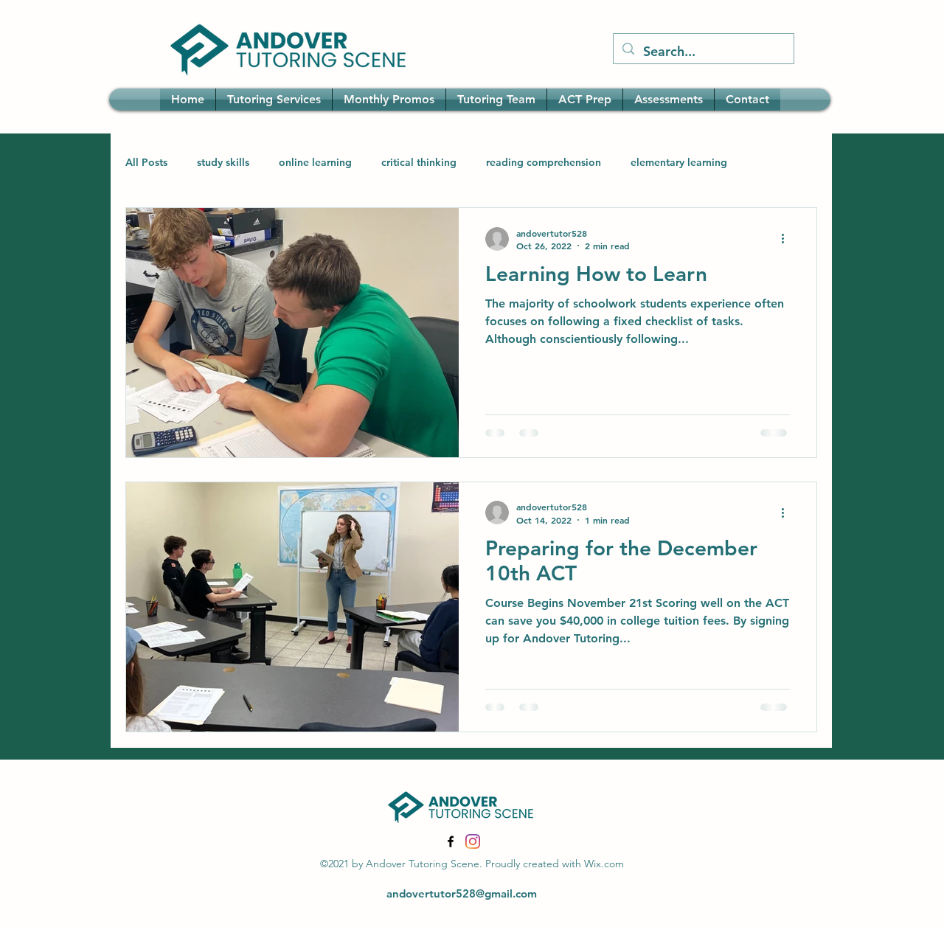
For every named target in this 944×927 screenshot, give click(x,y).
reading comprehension (543, 162)
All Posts (146, 162)
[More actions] (787, 239)
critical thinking (419, 162)
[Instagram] (472, 841)
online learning (315, 162)
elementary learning (679, 162)
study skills (223, 162)
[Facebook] (450, 841)
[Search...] (703, 51)
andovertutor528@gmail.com (461, 893)
